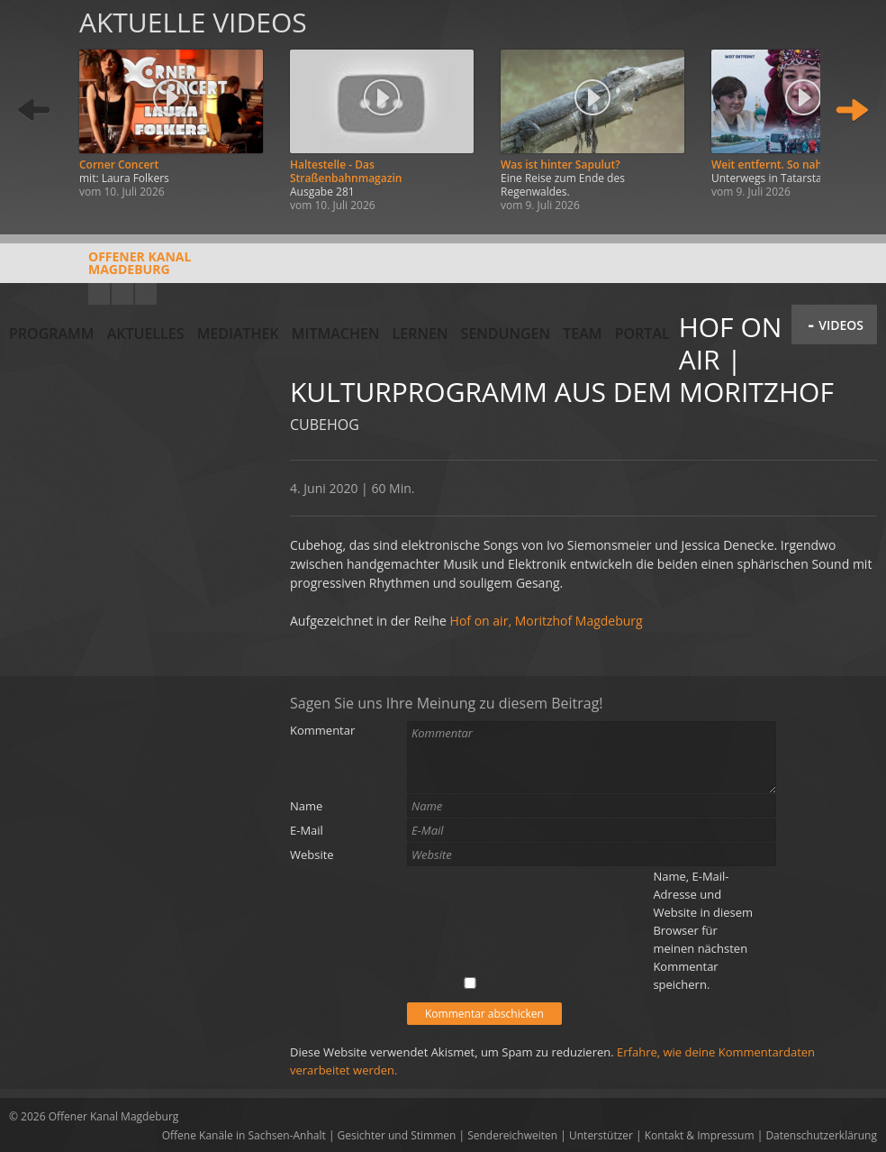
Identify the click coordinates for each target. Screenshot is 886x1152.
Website (312, 854)
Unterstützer (601, 1135)
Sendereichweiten (512, 1135)
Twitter (146, 294)
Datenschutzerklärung (821, 1135)
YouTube (99, 294)
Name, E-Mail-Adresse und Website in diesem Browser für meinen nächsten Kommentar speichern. (703, 930)
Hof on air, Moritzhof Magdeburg (546, 620)
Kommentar (322, 730)
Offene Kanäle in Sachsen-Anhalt (244, 1135)
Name (306, 806)
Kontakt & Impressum (700, 1135)
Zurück (34, 110)
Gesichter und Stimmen (397, 1135)
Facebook (122, 294)
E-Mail (306, 830)
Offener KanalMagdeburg (100, 269)
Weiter (852, 110)
